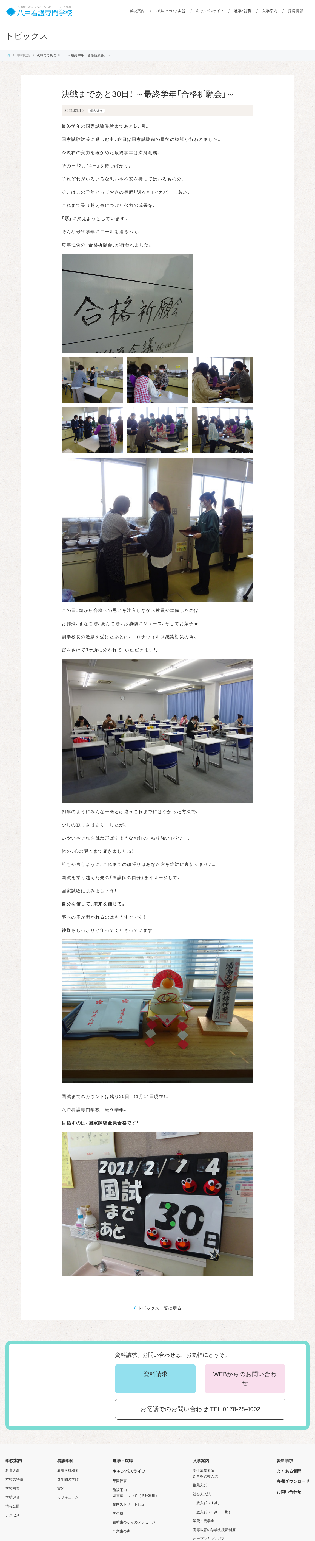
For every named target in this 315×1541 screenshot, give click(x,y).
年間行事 (120, 1481)
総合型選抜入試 (205, 1476)
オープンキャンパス (209, 1539)
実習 (60, 1488)
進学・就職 (242, 10)
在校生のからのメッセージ (134, 1522)
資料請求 (156, 1374)
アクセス (12, 1515)
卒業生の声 (121, 1531)
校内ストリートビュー (130, 1504)
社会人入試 (202, 1494)
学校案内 (137, 10)
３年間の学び (68, 1479)
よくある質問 (289, 1471)
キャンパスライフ (209, 10)
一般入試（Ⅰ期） (207, 1503)
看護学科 (65, 1460)
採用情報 (295, 10)
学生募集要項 (203, 1470)
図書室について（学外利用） (136, 1495)
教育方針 (12, 1470)
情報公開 (12, 1506)
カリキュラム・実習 (170, 10)
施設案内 (120, 1490)
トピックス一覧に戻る (159, 1308)
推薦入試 (200, 1485)
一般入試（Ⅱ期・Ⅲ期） (212, 1512)
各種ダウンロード (293, 1481)
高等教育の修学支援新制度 (214, 1530)
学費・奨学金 (203, 1521)
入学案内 (269, 10)
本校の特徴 (14, 1479)
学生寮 (118, 1513)
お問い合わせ (289, 1491)
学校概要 (12, 1488)
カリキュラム (68, 1497)
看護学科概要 (68, 1470)
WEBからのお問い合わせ (245, 1378)
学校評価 (12, 1497)
